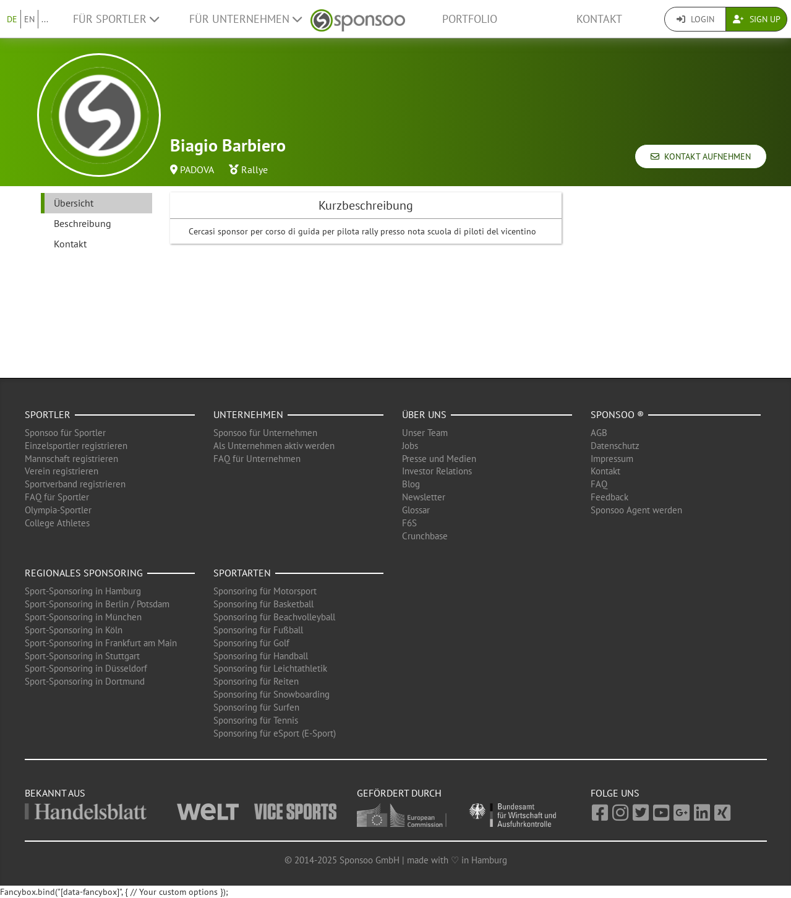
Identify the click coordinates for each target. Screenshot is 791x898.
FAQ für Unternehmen (257, 458)
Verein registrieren (61, 471)
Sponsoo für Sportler (65, 432)
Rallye (254, 169)
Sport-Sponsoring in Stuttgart (82, 656)
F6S (409, 523)
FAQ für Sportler (57, 497)
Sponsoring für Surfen (256, 707)
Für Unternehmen (245, 19)
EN (29, 19)
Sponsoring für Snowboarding (271, 694)
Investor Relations (437, 471)
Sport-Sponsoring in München (83, 617)
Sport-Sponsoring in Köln (73, 630)
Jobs (410, 445)
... (44, 19)
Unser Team (425, 432)
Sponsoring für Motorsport (265, 591)
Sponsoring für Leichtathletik (270, 668)
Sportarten (242, 573)
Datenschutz (615, 445)
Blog (411, 484)
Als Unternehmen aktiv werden (274, 445)
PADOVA (197, 169)
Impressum (612, 458)
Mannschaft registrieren (71, 458)
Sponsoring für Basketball (263, 604)
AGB (599, 432)
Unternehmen (248, 414)
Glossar (416, 510)
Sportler (48, 414)
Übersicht (73, 203)
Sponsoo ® (617, 414)
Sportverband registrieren (75, 484)
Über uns (424, 414)
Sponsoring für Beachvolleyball (274, 617)
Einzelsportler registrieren (76, 445)
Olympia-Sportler (58, 510)
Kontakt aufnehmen (701, 156)
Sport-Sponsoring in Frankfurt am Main (101, 643)
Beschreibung (82, 223)
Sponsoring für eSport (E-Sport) (274, 733)
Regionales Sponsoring (84, 573)
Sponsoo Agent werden (636, 510)
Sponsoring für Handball (260, 656)
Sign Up (756, 19)
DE (12, 19)
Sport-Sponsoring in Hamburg (83, 591)
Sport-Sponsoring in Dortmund (85, 681)
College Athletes (57, 523)
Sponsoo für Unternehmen (265, 432)
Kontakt (599, 19)
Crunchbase (425, 536)
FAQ (599, 484)
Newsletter (423, 497)
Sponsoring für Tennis (255, 720)
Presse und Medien (439, 458)
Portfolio (469, 19)
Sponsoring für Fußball (258, 630)
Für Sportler (116, 19)
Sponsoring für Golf (251, 643)
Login (695, 19)
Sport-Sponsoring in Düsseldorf (86, 668)
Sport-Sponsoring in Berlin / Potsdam (97, 604)
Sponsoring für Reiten (256, 681)
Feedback (609, 497)
